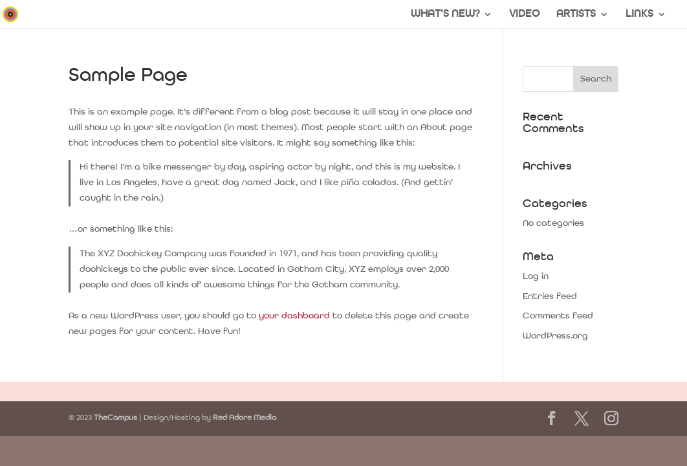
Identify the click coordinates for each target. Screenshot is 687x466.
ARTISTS (576, 14)
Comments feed (558, 315)
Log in (536, 276)
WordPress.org (555, 335)
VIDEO (524, 14)
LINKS (639, 14)
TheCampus (115, 418)
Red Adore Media (244, 418)
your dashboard (294, 315)
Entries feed (550, 296)
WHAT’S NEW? (445, 14)
